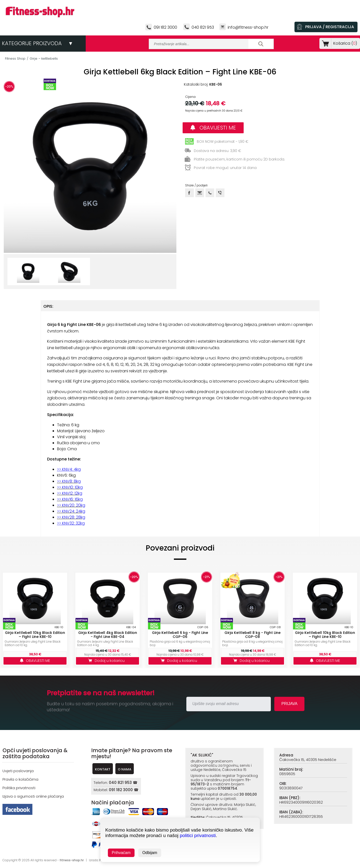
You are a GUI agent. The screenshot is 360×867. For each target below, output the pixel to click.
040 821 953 (203, 27)
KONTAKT (102, 769)
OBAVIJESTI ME (213, 127)
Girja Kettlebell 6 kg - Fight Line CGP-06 (180, 635)
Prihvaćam (121, 853)
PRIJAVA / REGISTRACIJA (329, 27)
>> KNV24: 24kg (71, 511)
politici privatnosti (198, 835)
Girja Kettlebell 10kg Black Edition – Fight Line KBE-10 (35, 635)
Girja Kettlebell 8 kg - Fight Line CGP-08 (252, 635)
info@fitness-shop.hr (248, 27)
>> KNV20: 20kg (71, 505)
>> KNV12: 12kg (69, 493)
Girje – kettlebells (44, 58)
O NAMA (124, 769)
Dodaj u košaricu (108, 660)
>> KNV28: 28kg (71, 517)
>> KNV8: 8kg (69, 481)
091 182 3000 (165, 27)
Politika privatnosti (18, 787)
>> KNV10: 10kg (70, 487)
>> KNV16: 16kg (70, 499)
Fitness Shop (15, 58)
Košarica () (344, 43)
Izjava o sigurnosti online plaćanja (33, 796)
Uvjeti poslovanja (18, 770)
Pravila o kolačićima (20, 779)
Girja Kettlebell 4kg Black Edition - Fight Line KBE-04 (107, 635)
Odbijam (149, 853)
